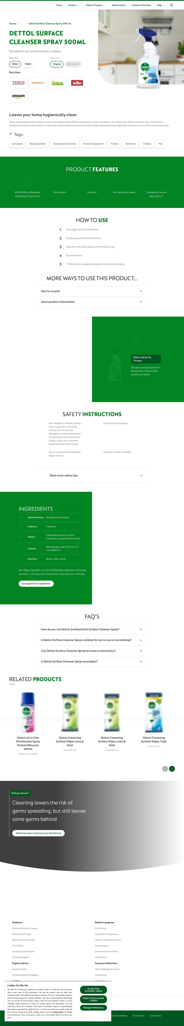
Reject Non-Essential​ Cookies (93, 999)
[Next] (172, 771)
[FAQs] (159, 5)
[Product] (72, 5)
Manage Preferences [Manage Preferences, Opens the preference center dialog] (93, 1007)
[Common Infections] (141, 5)
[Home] (59, 5)
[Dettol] (13, 5)
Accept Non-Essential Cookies (93, 989)
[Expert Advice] (119, 5)
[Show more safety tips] (92, 475)
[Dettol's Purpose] (94, 5)
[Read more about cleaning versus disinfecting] (38, 836)
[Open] (172, 5)
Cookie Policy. (58, 1012)
